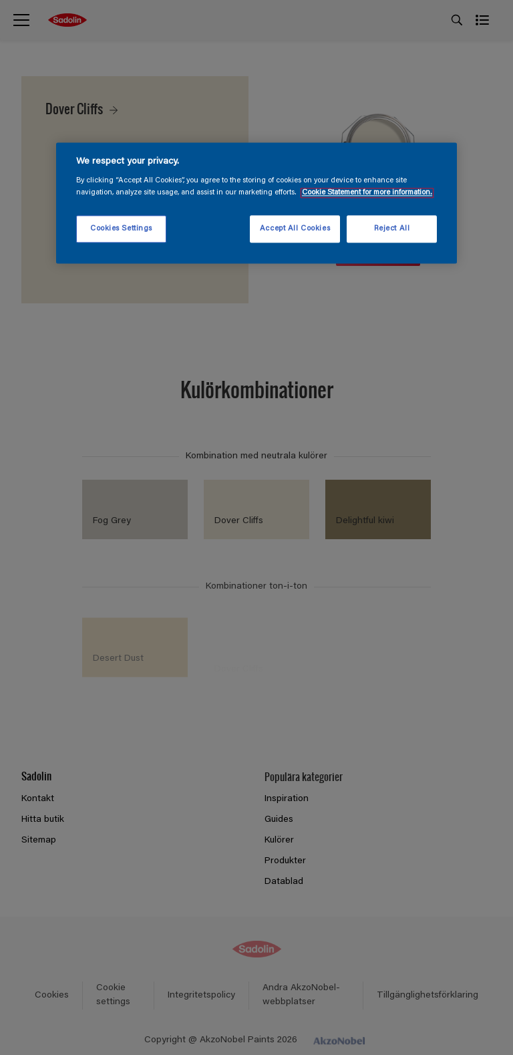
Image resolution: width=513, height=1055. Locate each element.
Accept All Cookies (295, 229)
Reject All (392, 229)
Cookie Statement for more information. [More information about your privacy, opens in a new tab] (367, 192)
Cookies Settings (121, 229)
